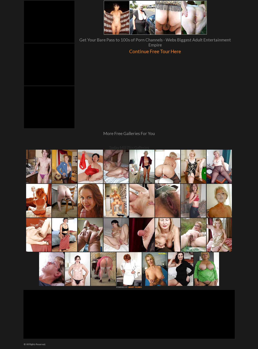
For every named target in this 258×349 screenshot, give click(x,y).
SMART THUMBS (135, 287)
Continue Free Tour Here (155, 50)
